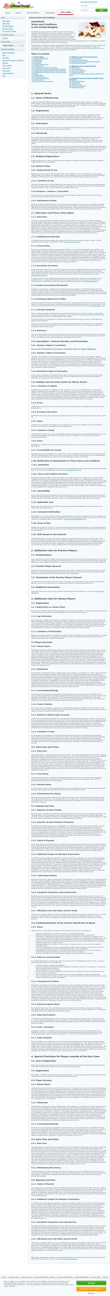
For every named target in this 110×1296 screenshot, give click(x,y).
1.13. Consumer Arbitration (40, 78)
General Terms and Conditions (12, 60)
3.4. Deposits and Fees (76, 72)
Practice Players (7, 26)
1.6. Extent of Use (37, 66)
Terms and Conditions (65, 1277)
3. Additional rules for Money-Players (82, 66)
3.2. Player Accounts (75, 69)
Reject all (91, 1293)
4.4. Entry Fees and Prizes (77, 86)
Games (18, 13)
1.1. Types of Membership (40, 58)
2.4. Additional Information (77, 63)
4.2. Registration (74, 83)
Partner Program (8, 73)
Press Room (6, 71)
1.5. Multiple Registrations (40, 64)
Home (7, 13)
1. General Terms (38, 57)
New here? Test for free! (89, 2)
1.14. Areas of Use (37, 80)
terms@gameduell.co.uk (72, 242)
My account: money (9, 31)
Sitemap (5, 63)
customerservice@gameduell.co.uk (74, 519)
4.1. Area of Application (76, 81)
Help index (6, 23)
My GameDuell (33, 13)
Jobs (3, 76)
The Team (5, 58)
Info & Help (65, 12)
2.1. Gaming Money (75, 58)
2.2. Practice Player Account (78, 60)
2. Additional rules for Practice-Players (83, 57)
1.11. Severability (37, 75)
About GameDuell (8, 52)
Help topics (6, 21)
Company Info (13, 1277)
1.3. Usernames (37, 61)
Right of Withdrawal (88, 349)
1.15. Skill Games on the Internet (42, 81)
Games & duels (7, 29)
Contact (5, 38)
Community (50, 13)
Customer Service (26, 1277)
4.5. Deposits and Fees (76, 87)
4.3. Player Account (75, 84)
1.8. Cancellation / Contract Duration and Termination (49, 69)
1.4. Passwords (36, 63)
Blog (4, 55)
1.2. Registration (37, 60)
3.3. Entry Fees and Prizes (77, 70)
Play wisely (6, 68)
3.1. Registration (74, 67)
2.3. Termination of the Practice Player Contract (84, 61)
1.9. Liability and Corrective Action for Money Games (49, 70)
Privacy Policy (7, 65)
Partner (105, 1277)
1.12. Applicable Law (38, 77)
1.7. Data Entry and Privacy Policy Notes (44, 67)
